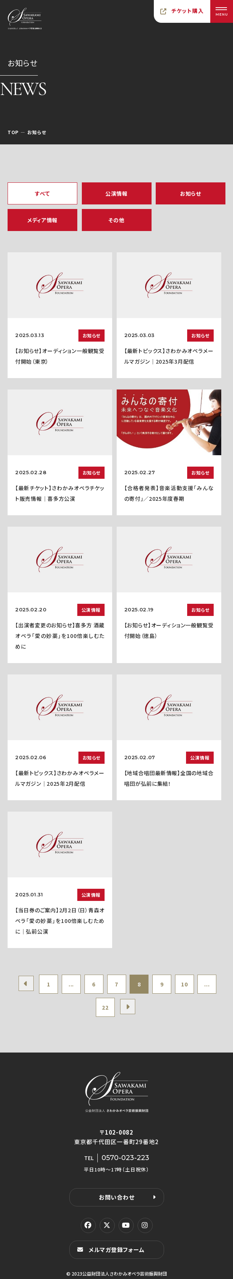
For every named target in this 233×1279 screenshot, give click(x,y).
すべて (42, 193)
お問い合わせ (116, 1197)
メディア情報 (42, 220)
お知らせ (190, 193)
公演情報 (116, 193)
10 (184, 984)
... (71, 984)
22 (105, 1007)
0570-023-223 (125, 1158)
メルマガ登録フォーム (117, 1250)
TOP (13, 132)
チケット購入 (187, 10)
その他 (116, 220)
